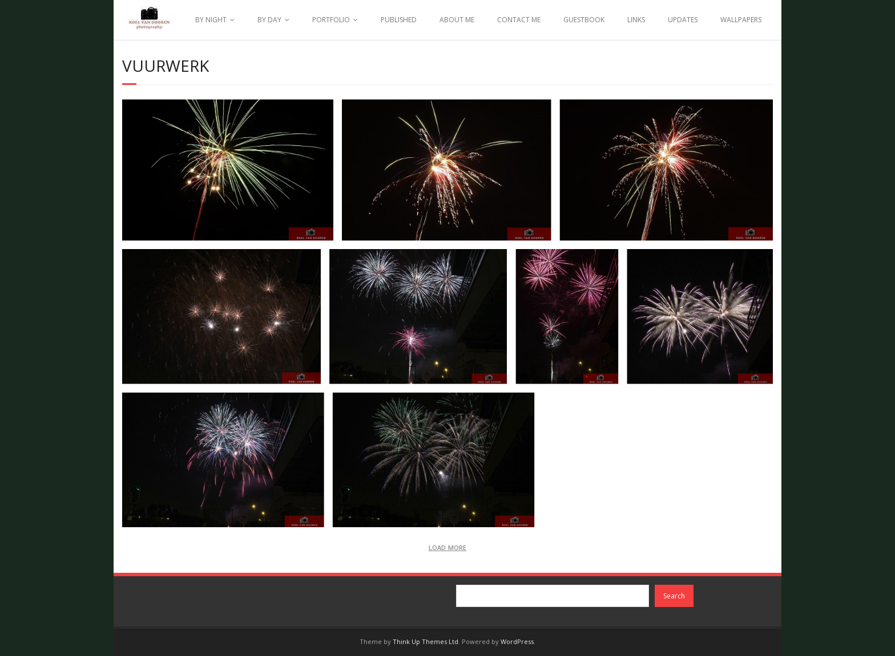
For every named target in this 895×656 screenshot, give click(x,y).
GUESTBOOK (583, 20)
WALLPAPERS (740, 20)
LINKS (636, 20)
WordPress (517, 641)
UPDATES (683, 20)
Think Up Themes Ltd (425, 641)
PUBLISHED (399, 20)
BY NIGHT (211, 20)
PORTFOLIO (331, 20)
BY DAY (269, 20)
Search (674, 596)
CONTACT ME (519, 20)
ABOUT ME (457, 20)
